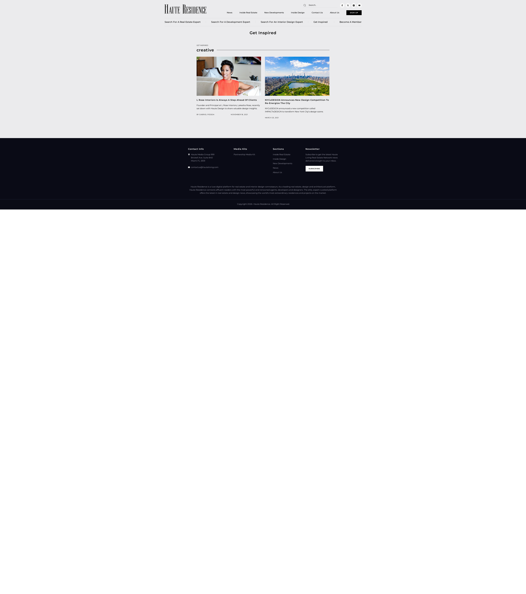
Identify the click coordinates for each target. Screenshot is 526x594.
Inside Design (290, 13)
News (222, 13)
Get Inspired (321, 23)
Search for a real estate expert (183, 23)
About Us (327, 13)
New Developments (267, 13)
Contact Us (310, 13)
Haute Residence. (262, 205)
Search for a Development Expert (230, 23)
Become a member (350, 23)
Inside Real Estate (241, 13)
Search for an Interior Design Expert (282, 23)
